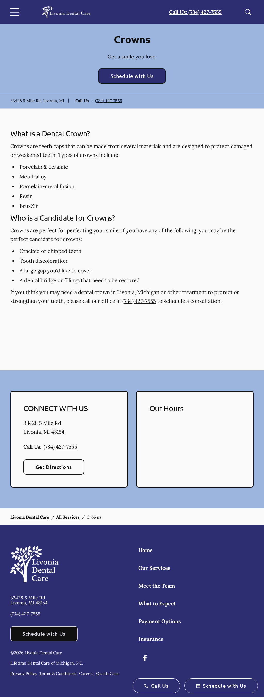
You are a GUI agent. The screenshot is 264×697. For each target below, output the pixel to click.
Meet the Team (156, 585)
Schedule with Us (132, 76)
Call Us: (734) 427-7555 (195, 12)
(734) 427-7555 (108, 100)
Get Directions (54, 466)
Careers (86, 673)
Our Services (154, 568)
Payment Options (159, 621)
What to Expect (157, 603)
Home (145, 550)
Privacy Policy (23, 673)
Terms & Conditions (58, 673)
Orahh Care (107, 673)
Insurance (150, 639)
